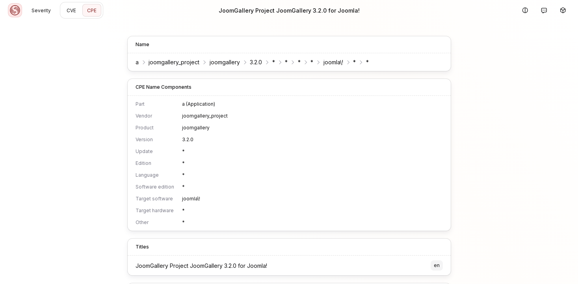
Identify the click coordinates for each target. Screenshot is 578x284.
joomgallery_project (174, 62)
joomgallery (225, 62)
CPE (92, 10)
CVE (71, 10)
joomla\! (333, 62)
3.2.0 (256, 62)
